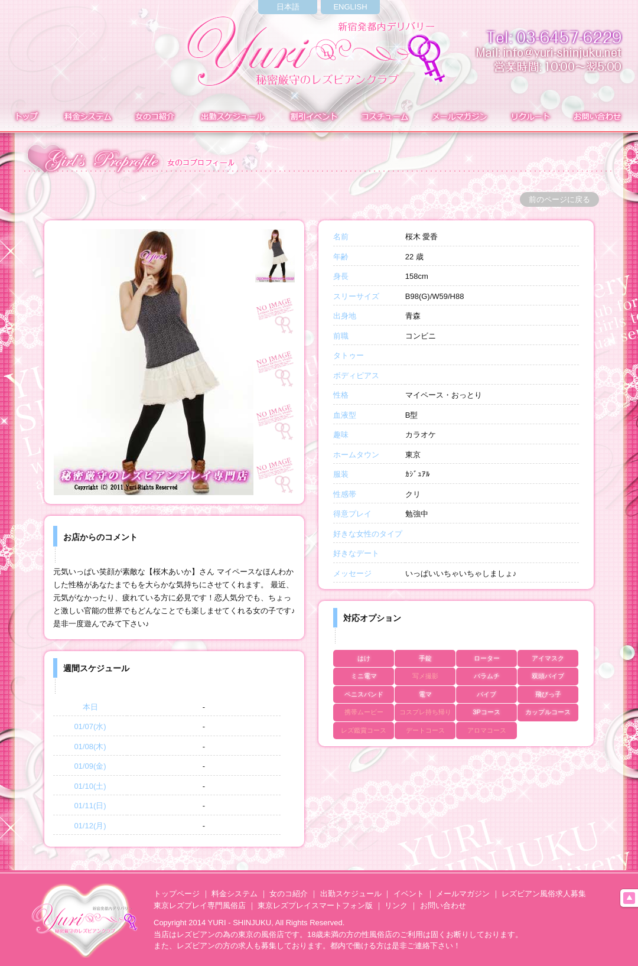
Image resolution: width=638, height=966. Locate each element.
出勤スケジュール (351, 893)
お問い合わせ (599, 117)
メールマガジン (459, 117)
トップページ (177, 893)
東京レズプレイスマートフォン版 (315, 905)
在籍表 (155, 117)
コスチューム (384, 117)
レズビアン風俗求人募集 (544, 893)
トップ (25, 117)
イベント (312, 117)
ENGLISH (350, 6)
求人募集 (528, 117)
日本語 (288, 6)
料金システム (86, 117)
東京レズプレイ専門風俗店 (200, 905)
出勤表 (232, 117)
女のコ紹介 (288, 893)
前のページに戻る (559, 199)
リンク (396, 905)
